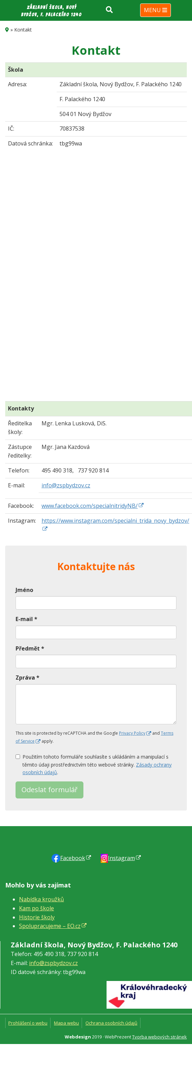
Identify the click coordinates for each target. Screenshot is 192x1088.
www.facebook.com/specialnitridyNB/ (90, 506)
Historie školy (37, 917)
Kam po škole (36, 908)
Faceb (72, 858)
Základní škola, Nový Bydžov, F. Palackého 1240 (51, 11)
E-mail (26, 619)
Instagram (121, 858)
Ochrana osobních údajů (111, 1023)
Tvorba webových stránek (159, 1037)
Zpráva (27, 677)
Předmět (30, 648)
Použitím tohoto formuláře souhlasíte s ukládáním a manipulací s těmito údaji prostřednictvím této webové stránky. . (94, 764)
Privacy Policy (132, 733)
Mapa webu (66, 1023)
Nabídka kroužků (41, 899)
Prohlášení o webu (27, 1023)
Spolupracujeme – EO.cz (50, 926)
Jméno (24, 590)
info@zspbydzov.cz (66, 485)
